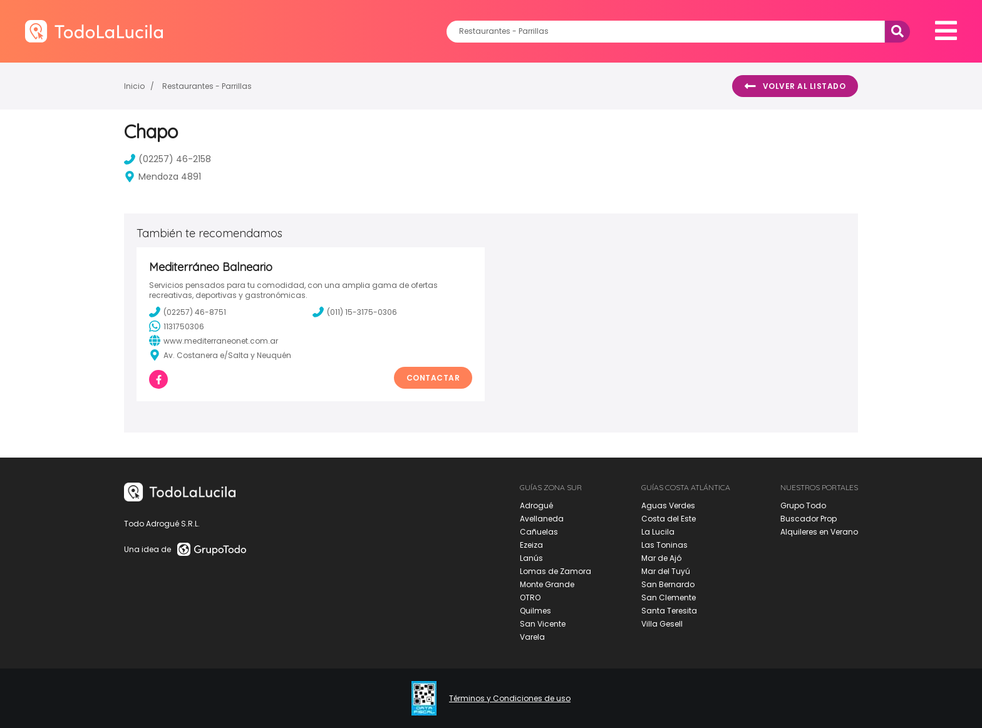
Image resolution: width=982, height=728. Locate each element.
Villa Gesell (662, 623)
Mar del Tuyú (665, 571)
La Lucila (657, 531)
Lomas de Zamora (555, 571)
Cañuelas (539, 531)
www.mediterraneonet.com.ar (213, 340)
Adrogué (536, 505)
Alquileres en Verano (819, 531)
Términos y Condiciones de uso (510, 699)
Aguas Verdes (668, 505)
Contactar (433, 377)
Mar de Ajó (661, 558)
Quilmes (535, 610)
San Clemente (668, 597)
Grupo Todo (803, 505)
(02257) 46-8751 (187, 311)
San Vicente (543, 623)
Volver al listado (795, 86)
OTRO (530, 597)
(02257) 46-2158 (167, 159)
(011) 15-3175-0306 (355, 311)
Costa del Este (668, 518)
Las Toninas (664, 545)
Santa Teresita (669, 610)
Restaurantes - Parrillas (207, 86)
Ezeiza (531, 545)
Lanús (531, 558)
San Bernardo (668, 584)
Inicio (134, 86)
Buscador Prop (808, 518)
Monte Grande (547, 584)
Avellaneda (542, 518)
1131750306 (176, 326)
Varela (532, 637)
